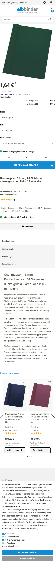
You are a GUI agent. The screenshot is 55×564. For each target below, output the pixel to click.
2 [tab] (29, 455)
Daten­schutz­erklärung (29, 528)
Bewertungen (7, 256)
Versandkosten (24, 94)
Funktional (11, 543)
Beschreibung (8, 240)
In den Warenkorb (33, 165)
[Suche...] (27, 19)
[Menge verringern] (9, 157)
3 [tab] (31, 455)
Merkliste (27, 226)
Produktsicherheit (9, 263)
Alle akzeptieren (27, 558)
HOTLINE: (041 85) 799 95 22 (14, 2)
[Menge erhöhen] (46, 157)
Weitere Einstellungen (10, 546)
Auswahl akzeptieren (27, 552)
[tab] (27, 240)
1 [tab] (27, 455)
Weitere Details (8, 249)
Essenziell (10, 534)
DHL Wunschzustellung (16, 540)
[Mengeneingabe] (27, 157)
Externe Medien (13, 537)
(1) (13, 199)
